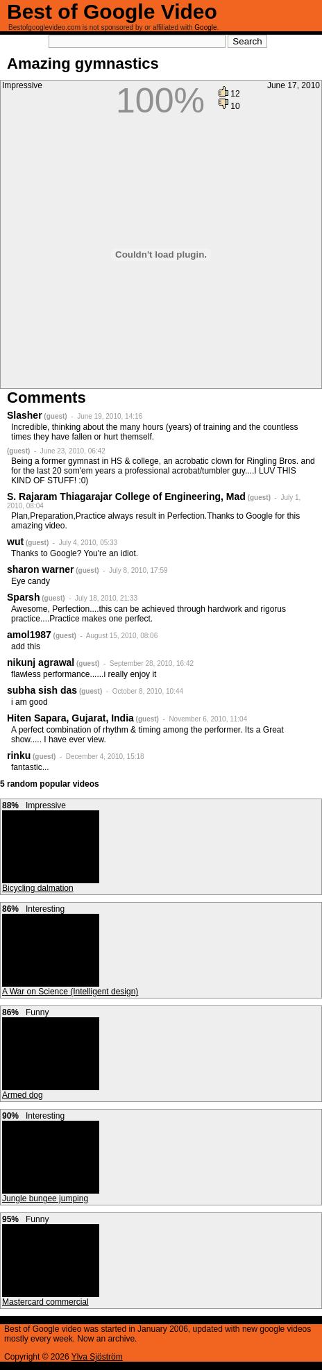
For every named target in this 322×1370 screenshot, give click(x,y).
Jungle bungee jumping (45, 1198)
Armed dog (22, 1095)
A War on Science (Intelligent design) (70, 991)
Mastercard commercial (45, 1302)
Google (205, 27)
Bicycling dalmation (38, 888)
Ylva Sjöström (97, 1357)
